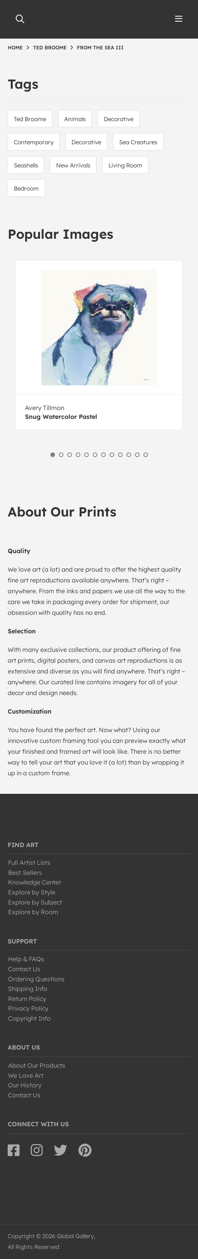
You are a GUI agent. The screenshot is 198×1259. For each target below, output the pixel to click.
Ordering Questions (36, 979)
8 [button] (112, 454)
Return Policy (27, 998)
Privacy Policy (28, 1008)
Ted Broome (30, 119)
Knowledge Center (34, 882)
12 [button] (145, 454)
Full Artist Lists (29, 862)
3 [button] (69, 454)
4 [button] (78, 454)
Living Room (125, 165)
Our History (25, 1085)
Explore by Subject (35, 902)
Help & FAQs (26, 959)
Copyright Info (29, 1018)
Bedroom (26, 188)
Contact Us (24, 969)
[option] (99, 345)
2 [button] (61, 454)
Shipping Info (27, 988)
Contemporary (33, 142)
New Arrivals (73, 165)
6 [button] (95, 454)
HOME (15, 47)
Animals (75, 119)
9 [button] (120, 454)
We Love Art (25, 1075)
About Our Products (36, 1065)
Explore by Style (31, 892)
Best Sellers (25, 872)
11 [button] (137, 454)
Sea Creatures (138, 142)
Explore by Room (33, 912)
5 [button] (86, 454)
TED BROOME (50, 47)
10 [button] (128, 454)
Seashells (26, 165)
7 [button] (103, 454)
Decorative (118, 119)
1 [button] (52, 454)
